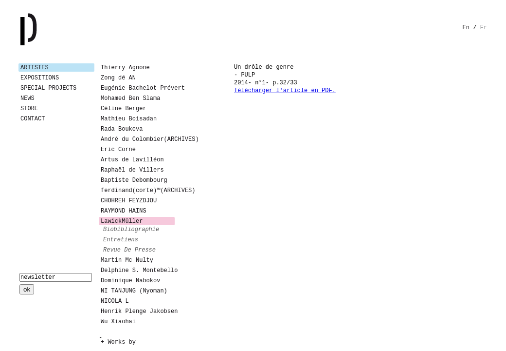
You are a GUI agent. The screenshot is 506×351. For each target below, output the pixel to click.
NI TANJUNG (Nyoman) (134, 291)
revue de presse (129, 250)
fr (483, 27)
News (27, 98)
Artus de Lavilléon (132, 159)
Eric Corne (118, 149)
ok (26, 289)
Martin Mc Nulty (127, 260)
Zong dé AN (118, 78)
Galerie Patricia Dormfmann (42, 29)
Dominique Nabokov (130, 280)
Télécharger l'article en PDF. (285, 90)
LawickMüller (122, 221)
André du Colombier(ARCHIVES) (138, 139)
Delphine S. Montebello (138, 270)
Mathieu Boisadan (129, 119)
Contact (32, 119)
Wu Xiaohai (118, 321)
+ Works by (118, 342)
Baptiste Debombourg (134, 180)
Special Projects (48, 88)
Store (29, 108)
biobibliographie (131, 229)
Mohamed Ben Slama (130, 98)
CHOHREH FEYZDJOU (129, 200)
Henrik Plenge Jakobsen (138, 311)
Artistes (34, 67)
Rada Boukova (122, 129)
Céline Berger (123, 108)
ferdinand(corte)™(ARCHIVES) (138, 190)
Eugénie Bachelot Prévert (138, 88)
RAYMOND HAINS (123, 211)
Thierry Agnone (125, 67)
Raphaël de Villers (132, 170)
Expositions (39, 78)
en (466, 27)
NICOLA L (115, 301)
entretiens (120, 239)
